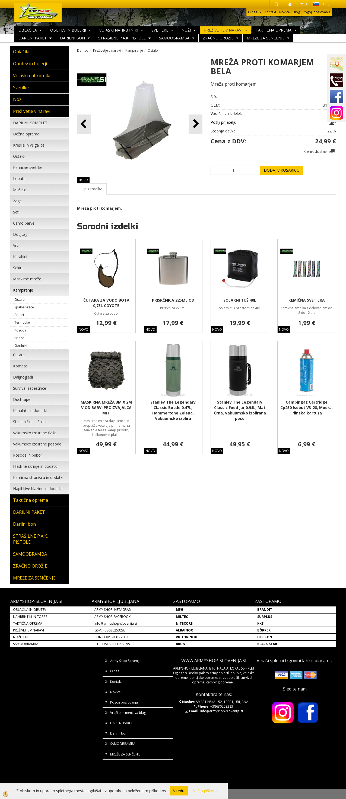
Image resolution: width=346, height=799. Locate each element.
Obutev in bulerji (68, 30)
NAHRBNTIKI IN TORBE (30, 616)
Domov (82, 50)
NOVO (83, 180)
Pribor (19, 338)
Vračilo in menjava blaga (129, 712)
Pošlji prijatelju (223, 122)
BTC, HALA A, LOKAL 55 (112, 644)
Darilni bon (72, 38)
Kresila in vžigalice (29, 145)
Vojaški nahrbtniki (118, 30)
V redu (178, 790)
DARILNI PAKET (32, 38)
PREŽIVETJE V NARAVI (28, 630)
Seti (16, 212)
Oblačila (27, 30)
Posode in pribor (27, 455)
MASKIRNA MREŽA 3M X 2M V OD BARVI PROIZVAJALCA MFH (106, 408)
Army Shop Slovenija (125, 660)
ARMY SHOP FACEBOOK (112, 616)
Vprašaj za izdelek (226, 113)
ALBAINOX (184, 630)
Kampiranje (23, 290)
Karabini (20, 256)
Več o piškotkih (206, 790)
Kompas (20, 365)
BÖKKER (264, 630)
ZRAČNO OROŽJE (218, 38)
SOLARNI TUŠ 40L (239, 300)
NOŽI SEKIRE (22, 637)
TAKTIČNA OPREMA (27, 623)
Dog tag (20, 234)
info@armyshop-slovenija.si (115, 623)
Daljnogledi (23, 377)
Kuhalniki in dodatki (30, 410)
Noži (186, 30)
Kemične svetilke (27, 167)
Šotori (19, 314)
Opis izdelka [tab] (91, 188)
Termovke (22, 322)
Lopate (19, 178)
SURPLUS (264, 616)
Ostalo (19, 156)
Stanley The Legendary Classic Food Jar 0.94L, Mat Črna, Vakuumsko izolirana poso (240, 410)
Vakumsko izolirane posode (37, 444)
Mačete (19, 189)
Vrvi (16, 245)
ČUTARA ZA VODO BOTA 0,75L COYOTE (106, 303)
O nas (252, 12)
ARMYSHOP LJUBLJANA (115, 601)
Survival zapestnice (29, 388)
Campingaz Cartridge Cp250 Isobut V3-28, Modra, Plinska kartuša (306, 408)
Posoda (20, 330)
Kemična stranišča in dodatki (38, 477)
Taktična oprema (273, 30)
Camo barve (23, 223)
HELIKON (264, 637)
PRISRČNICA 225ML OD (173, 300)
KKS (260, 623)
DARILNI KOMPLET (30, 122)
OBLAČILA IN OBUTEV (29, 609)
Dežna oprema (26, 134)
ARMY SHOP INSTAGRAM (113, 609)
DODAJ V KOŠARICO (282, 170)
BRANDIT (264, 609)
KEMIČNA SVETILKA (306, 300)
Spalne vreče (24, 307)
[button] (195, 124)
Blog (296, 12)
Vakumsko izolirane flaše (34, 432)
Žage (17, 200)
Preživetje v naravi (223, 30)
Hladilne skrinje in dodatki (35, 466)
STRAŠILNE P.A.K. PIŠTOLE (122, 38)
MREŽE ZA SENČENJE (265, 38)
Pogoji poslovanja (317, 12)
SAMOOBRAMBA (174, 38)
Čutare (19, 354)
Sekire (18, 267)
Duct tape (21, 399)
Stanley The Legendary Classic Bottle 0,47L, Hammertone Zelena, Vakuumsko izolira (173, 410)
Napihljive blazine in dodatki (37, 488)
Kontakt (270, 12)
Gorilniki (20, 345)
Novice (284, 12)
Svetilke (159, 30)
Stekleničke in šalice (30, 421)
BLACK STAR (267, 644)
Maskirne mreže (27, 278)
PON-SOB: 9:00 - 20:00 (111, 637)
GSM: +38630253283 (110, 630)
